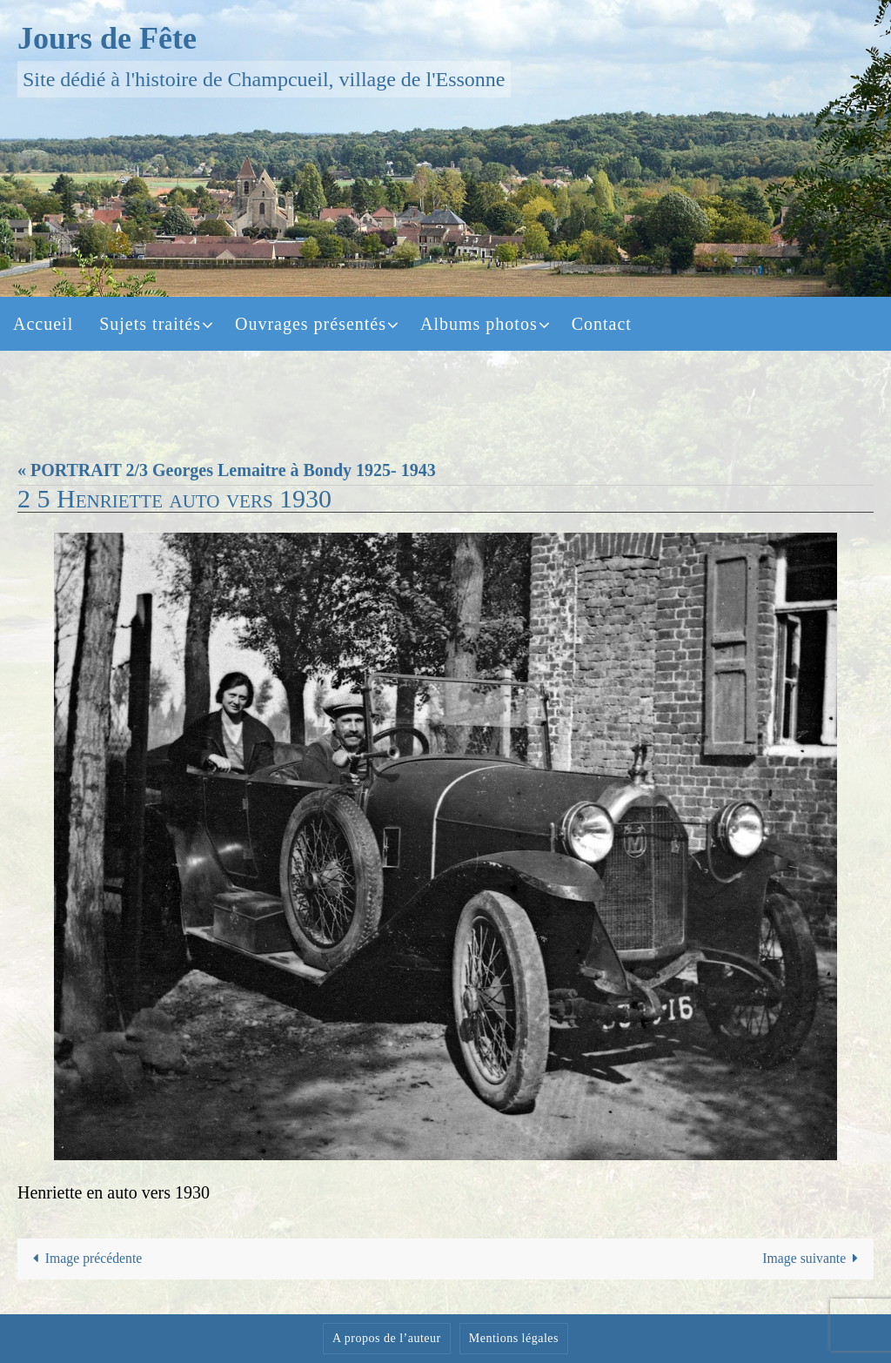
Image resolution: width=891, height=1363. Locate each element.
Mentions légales (514, 1338)
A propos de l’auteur (386, 1338)
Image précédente (85, 1259)
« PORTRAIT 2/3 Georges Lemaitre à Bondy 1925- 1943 (226, 470)
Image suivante (813, 1259)
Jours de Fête (107, 38)
